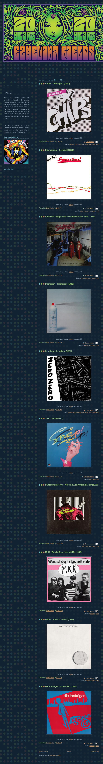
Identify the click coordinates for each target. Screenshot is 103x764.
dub (81, 211)
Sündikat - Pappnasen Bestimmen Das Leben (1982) (70, 217)
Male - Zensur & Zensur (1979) (59, 619)
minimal (85, 144)
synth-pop (95, 144)
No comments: (89, 476)
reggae (92, 211)
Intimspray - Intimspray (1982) (59, 284)
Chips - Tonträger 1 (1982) (57, 84)
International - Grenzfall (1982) (59, 150)
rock (97, 211)
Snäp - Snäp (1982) (54, 418)
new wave (91, 278)
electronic (78, 144)
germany (86, 211)
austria (72, 144)
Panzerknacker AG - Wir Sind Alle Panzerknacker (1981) (71, 485)
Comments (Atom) (54, 755)
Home (69, 751)
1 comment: (90, 142)
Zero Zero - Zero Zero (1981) (58, 351)
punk (97, 680)
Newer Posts (43, 751)
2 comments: (89, 208)
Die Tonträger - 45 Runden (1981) (60, 686)
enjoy (71, 138)
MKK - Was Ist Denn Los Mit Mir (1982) (63, 552)
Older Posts (95, 751)
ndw (90, 144)
